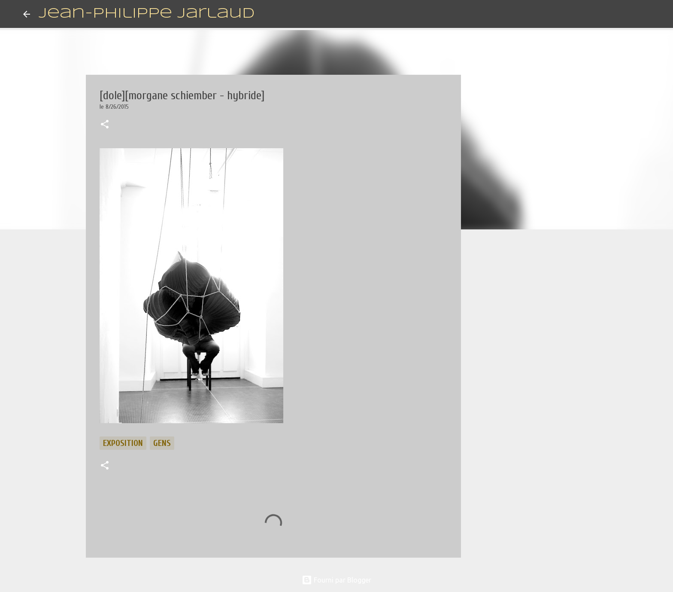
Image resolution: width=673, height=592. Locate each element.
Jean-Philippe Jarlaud (147, 14)
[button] (105, 125)
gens (162, 443)
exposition (123, 443)
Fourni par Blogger (336, 580)
